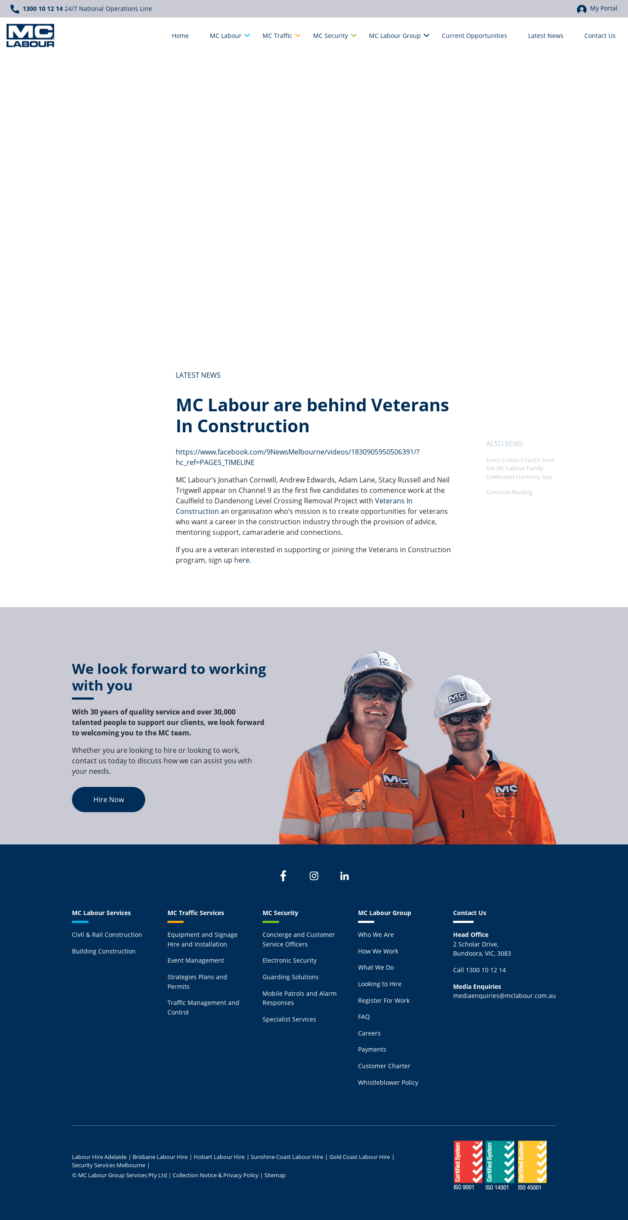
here (241, 559)
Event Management (195, 960)
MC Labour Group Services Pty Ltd (122, 1175)
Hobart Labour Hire (219, 1156)
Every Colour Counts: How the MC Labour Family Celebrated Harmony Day (520, 468)
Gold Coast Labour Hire (359, 1156)
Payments (372, 1049)
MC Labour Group (384, 913)
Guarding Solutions (291, 977)
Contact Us (469, 913)
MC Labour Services (101, 913)
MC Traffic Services (195, 913)
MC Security (280, 913)
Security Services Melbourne (108, 1165)
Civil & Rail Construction (107, 934)
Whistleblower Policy (388, 1082)
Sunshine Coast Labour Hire (287, 1156)
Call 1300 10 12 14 (479, 970)
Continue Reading (509, 492)
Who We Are (376, 934)
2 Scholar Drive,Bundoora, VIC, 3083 (482, 943)
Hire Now (108, 799)
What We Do (376, 967)
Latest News (198, 374)
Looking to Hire (380, 984)
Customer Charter (384, 1066)
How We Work (378, 951)
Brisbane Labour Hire (160, 1156)
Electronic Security (290, 960)
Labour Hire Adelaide (99, 1156)
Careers (369, 1033)
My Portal (597, 9)
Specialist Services (289, 1019)
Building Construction (104, 951)
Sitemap (275, 1175)
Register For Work (384, 1000)
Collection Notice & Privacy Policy (216, 1175)
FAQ (364, 1016)
